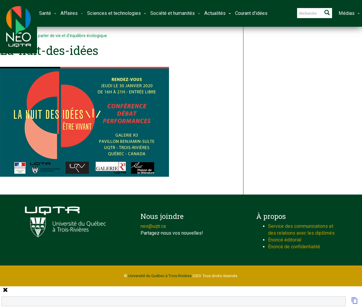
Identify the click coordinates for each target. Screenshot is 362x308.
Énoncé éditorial (284, 240)
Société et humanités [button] (175, 13)
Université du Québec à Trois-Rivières (160, 276)
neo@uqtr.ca (153, 226)
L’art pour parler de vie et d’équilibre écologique (63, 35)
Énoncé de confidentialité (294, 246)
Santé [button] (47, 13)
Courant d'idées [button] (251, 13)
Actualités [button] (217, 13)
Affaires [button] (71, 13)
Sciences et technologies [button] (116, 13)
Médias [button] (349, 13)
